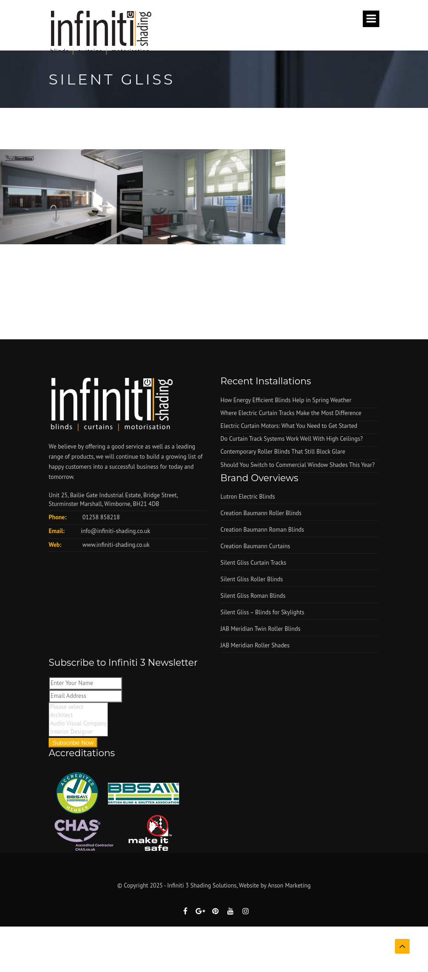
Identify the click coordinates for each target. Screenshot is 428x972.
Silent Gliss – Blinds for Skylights (262, 612)
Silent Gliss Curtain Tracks (253, 563)
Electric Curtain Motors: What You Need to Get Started (288, 426)
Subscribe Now (73, 742)
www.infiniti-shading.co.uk (115, 545)
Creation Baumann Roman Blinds (262, 530)
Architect (78, 715)
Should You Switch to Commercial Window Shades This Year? (297, 465)
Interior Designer (78, 732)
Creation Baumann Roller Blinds (260, 513)
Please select (78, 707)
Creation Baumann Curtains (255, 546)
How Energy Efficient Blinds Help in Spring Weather (285, 400)
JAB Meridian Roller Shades (254, 645)
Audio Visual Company (78, 723)
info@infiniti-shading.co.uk (115, 531)
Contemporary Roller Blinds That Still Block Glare (282, 451)
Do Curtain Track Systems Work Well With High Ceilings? (291, 439)
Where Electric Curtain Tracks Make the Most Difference (290, 413)
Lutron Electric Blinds (247, 496)
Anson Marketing (289, 885)
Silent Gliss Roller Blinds (251, 579)
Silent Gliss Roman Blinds (253, 596)
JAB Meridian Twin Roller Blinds (260, 629)
